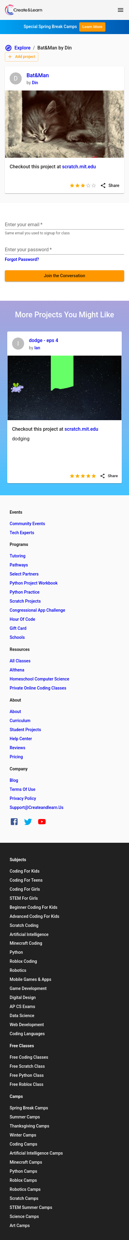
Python (16, 952)
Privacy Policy (23, 798)
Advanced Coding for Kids (34, 916)
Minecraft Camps (26, 1162)
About (15, 711)
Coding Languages (27, 1033)
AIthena (17, 670)
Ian (37, 347)
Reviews (17, 747)
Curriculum (20, 720)
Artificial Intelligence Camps (36, 1153)
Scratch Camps (24, 1198)
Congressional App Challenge (37, 610)
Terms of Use (22, 789)
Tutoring (17, 555)
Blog (14, 780)
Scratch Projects (25, 601)
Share (109, 185)
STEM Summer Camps (31, 1207)
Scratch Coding (24, 925)
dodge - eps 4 (43, 340)
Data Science (22, 1015)
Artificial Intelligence (29, 934)
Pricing (16, 756)
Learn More (92, 26)
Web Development (27, 1024)
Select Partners (24, 574)
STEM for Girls (24, 898)
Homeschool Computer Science (39, 679)
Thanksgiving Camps (29, 1126)
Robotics (18, 970)
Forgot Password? (22, 259)
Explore (17, 48)
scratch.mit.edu (79, 167)
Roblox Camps (23, 1180)
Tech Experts (22, 532)
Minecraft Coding (26, 943)
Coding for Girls (25, 889)
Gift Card (18, 628)
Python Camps (23, 1171)
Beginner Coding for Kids (34, 907)
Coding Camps (23, 1144)
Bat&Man (38, 75)
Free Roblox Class (26, 1084)
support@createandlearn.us (36, 807)
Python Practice (24, 592)
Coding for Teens (26, 880)
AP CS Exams (22, 1006)
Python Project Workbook (34, 583)
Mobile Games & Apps (30, 979)
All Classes (20, 660)
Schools (17, 637)
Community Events (27, 523)
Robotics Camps (25, 1189)
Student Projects (25, 729)
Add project (21, 56)
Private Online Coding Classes (38, 688)
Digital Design (23, 997)
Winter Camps (23, 1135)
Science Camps (24, 1216)
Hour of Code (22, 619)
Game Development (28, 988)
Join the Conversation (64, 275)
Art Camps (20, 1225)
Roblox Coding (23, 961)
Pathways (19, 565)
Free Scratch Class (27, 1066)
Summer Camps (25, 1117)
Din (35, 82)
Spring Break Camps (29, 1107)
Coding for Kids (24, 871)
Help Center (21, 738)
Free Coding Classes (29, 1057)
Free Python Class (27, 1075)
